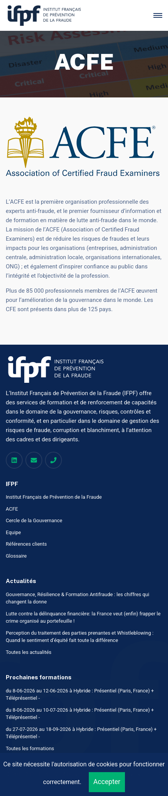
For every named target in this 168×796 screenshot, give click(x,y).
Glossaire (16, 556)
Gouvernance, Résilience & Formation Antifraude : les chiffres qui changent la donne (77, 598)
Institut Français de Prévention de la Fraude (54, 497)
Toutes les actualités (29, 652)
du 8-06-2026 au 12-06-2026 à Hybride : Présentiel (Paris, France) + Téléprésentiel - (80, 694)
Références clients (26, 544)
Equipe (13, 532)
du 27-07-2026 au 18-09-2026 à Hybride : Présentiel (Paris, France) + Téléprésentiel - (81, 733)
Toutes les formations (30, 748)
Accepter (106, 782)
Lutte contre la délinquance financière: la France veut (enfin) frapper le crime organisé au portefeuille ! (83, 617)
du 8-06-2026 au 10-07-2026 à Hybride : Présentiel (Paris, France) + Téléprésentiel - (80, 713)
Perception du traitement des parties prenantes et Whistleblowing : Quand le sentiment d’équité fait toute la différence (79, 636)
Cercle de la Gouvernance (34, 520)
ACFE (12, 509)
